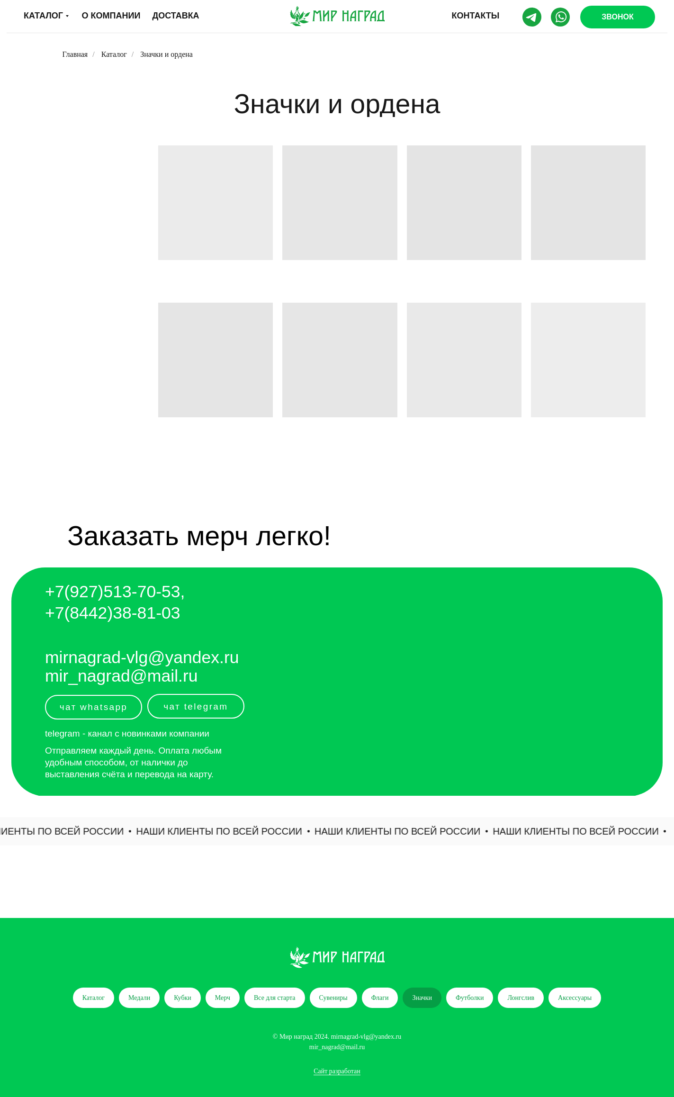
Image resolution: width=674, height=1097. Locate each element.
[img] (337, 16)
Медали (139, 997)
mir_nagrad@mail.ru (121, 675)
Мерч (222, 997)
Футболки (470, 997)
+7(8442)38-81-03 (112, 612)
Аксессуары (575, 997)
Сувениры (333, 997)
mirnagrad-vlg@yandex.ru (142, 657)
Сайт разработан (337, 1071)
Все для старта (275, 997)
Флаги (380, 997)
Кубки (182, 997)
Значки (422, 997)
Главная (75, 54)
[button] (617, 17)
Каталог (114, 54)
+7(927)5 (79, 591)
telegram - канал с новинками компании (127, 733)
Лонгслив (520, 997)
